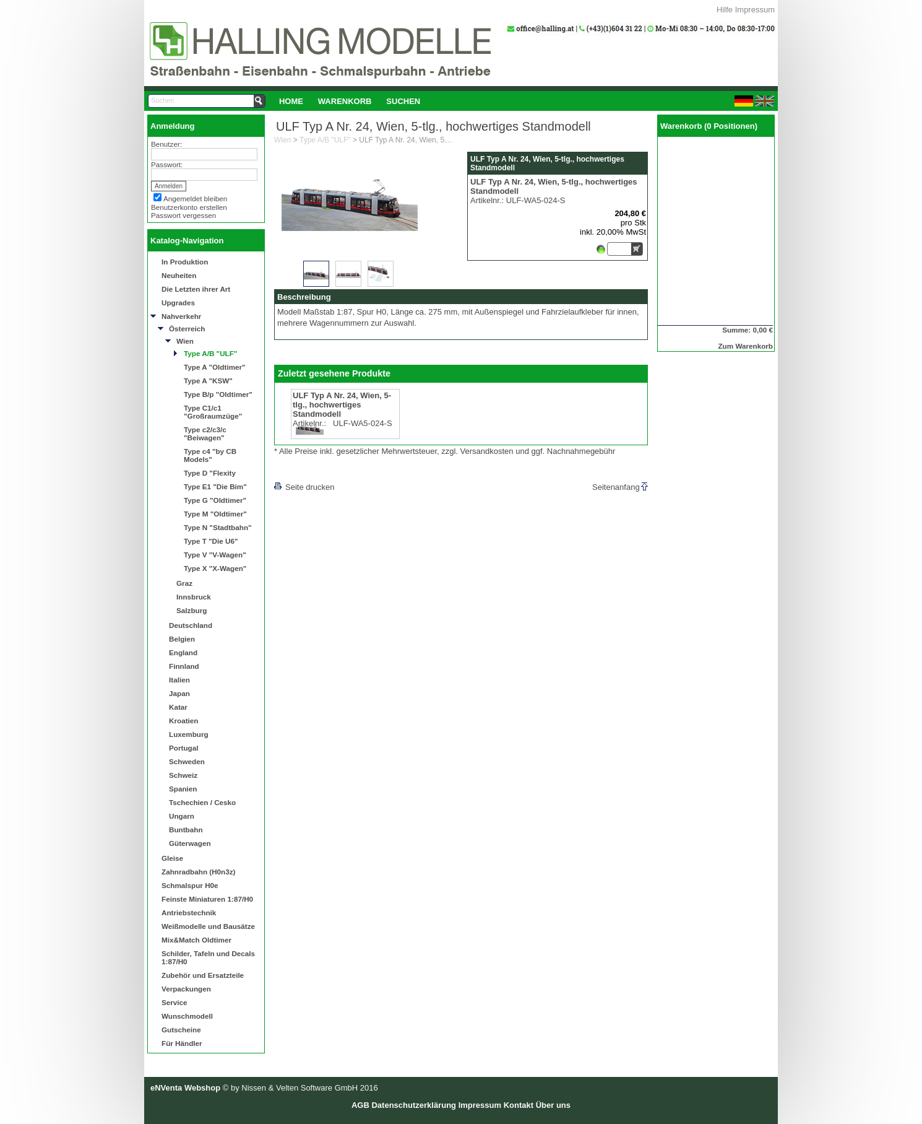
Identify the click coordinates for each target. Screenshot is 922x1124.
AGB (360, 1105)
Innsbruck (193, 597)
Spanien (183, 789)
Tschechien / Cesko (202, 802)
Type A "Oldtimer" (215, 367)
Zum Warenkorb (745, 346)
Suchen (403, 101)
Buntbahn (186, 830)
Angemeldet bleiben (195, 198)
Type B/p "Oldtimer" (218, 394)
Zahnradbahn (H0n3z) (198, 872)
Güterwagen (190, 843)
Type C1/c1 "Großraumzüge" (213, 412)
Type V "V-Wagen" (215, 555)
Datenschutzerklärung (413, 1105)
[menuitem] (291, 101)
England (183, 652)
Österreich (187, 329)
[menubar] (350, 101)
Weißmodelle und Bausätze (208, 926)
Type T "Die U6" (211, 541)
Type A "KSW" (208, 381)
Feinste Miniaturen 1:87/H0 (207, 899)
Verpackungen (186, 989)
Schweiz (183, 775)
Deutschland (190, 625)
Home (291, 101)
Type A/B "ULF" (210, 353)
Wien (185, 341)
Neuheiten (179, 275)
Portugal (183, 748)
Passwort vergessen (183, 215)
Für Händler (182, 1043)
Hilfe (725, 9)
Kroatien (183, 721)
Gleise (172, 858)
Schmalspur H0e (190, 885)
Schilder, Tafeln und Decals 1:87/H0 (208, 957)
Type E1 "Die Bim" (215, 486)
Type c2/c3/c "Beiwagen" (205, 433)
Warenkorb (345, 101)
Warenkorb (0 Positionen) (708, 126)
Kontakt (518, 1105)
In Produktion (185, 262)
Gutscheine (181, 1030)
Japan (179, 693)
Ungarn (181, 816)
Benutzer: (166, 144)
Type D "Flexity (210, 473)
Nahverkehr (181, 316)
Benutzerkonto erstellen (189, 207)
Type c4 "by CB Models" (210, 455)
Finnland (184, 666)
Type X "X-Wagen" (215, 568)
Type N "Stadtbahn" (218, 527)
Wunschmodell (187, 1016)
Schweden (187, 761)
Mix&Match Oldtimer (196, 940)
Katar (178, 707)
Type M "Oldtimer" (215, 514)
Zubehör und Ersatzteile (203, 975)
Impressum (755, 9)
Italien (179, 680)
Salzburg (191, 610)
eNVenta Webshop (185, 1087)
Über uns (553, 1105)
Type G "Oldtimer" (215, 500)
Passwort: (167, 164)
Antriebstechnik (189, 912)
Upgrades (178, 302)
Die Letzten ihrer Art (196, 289)
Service (174, 1002)
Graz (184, 583)
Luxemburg (189, 734)
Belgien (182, 639)
